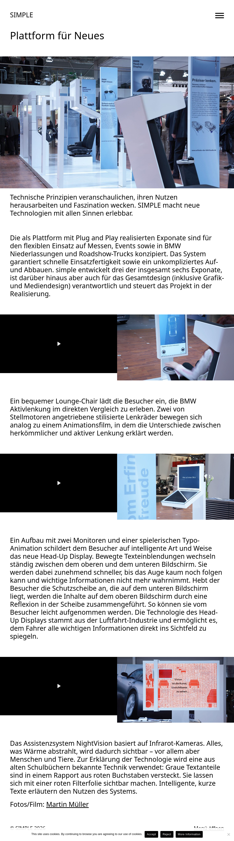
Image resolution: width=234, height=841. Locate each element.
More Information (189, 834)
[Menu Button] (219, 16)
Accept (151, 834)
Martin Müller (67, 804)
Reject (167, 834)
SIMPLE (21, 15)
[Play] (58, 343)
